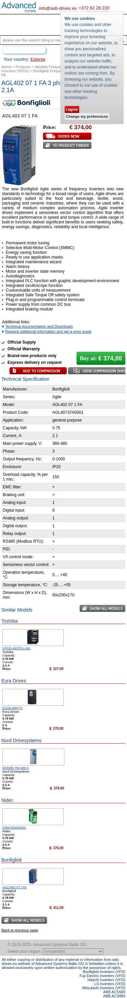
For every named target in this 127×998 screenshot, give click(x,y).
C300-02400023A (14, 827)
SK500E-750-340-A (15, 768)
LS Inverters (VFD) (109, 984)
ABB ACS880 (114, 996)
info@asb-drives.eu (58, 8)
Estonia (37, 59)
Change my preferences (87, 116)
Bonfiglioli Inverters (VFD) (104, 972)
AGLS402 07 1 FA (14, 887)
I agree (72, 109)
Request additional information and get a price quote (48, 331)
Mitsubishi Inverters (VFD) (103, 988)
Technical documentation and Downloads (39, 326)
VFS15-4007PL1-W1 (16, 648)
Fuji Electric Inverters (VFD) (102, 976)
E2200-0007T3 (12, 708)
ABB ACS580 (114, 992)
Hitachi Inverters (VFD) (106, 980)
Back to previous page (19, 930)
